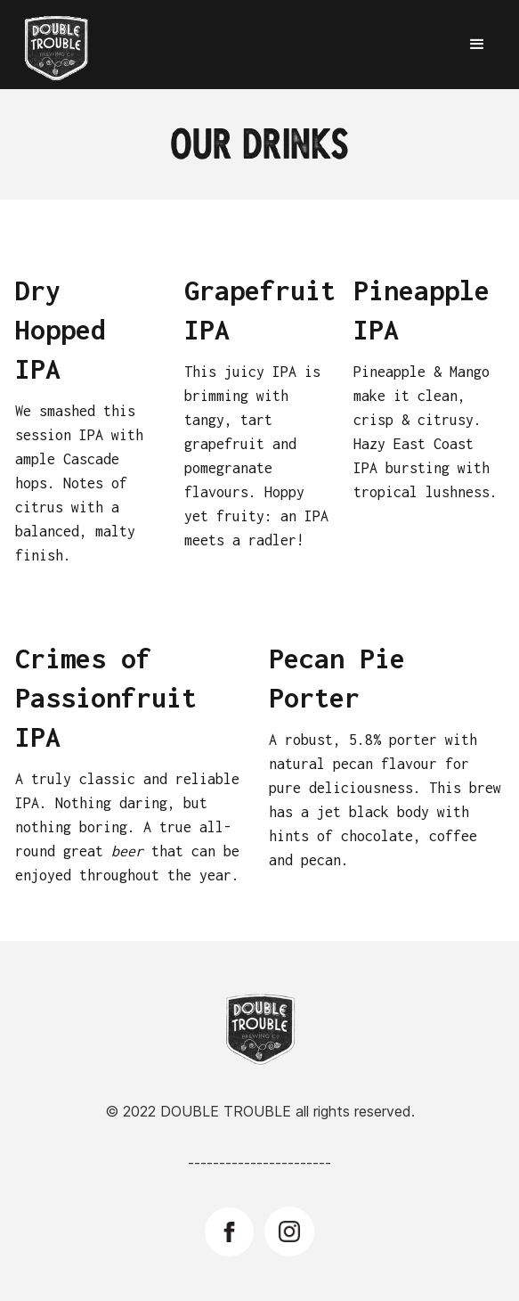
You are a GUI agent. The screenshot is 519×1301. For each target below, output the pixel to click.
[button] (477, 44)
